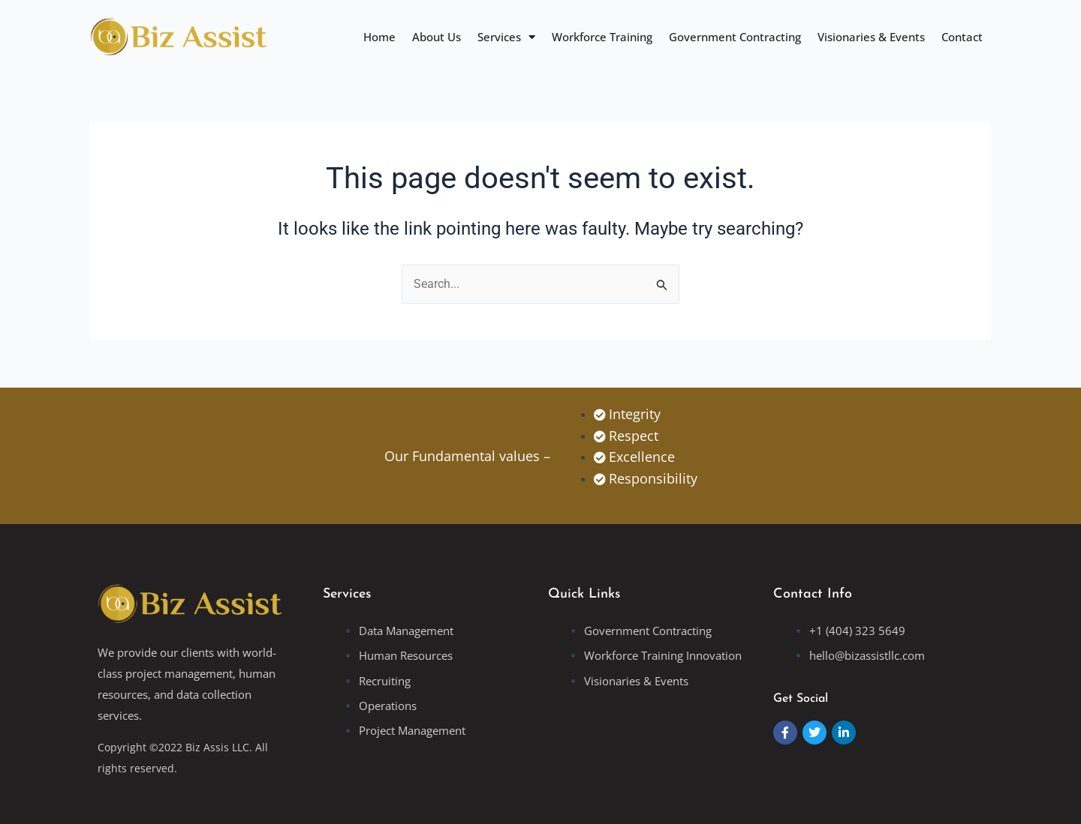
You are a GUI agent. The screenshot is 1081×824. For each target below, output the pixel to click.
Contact (962, 36)
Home (379, 36)
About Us (436, 36)
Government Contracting (735, 36)
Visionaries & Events (871, 36)
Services (506, 37)
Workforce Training (602, 36)
